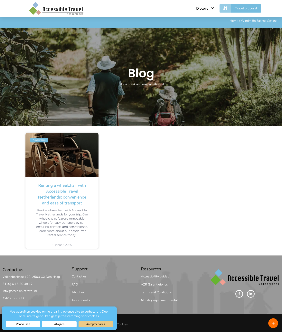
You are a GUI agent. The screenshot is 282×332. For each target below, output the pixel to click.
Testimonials (81, 300)
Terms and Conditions (156, 292)
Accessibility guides (155, 276)
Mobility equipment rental (159, 300)
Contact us (79, 276)
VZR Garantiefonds (154, 284)
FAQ (75, 284)
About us (78, 292)
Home (234, 21)
